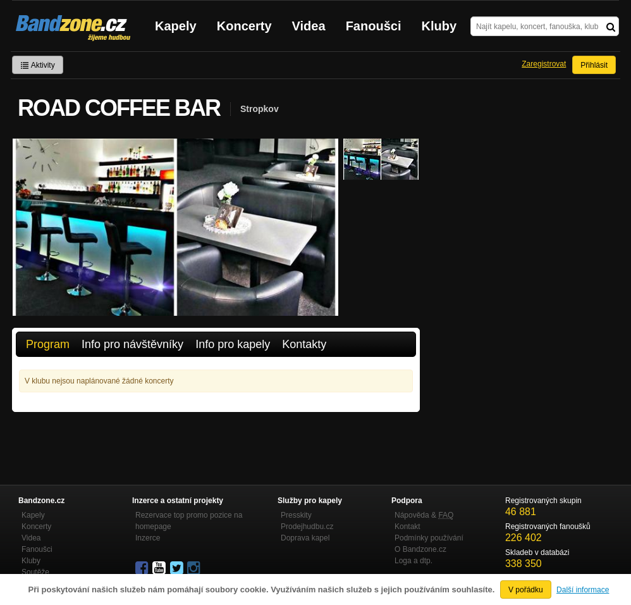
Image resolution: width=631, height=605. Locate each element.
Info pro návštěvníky (132, 344)
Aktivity (37, 65)
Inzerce (147, 537)
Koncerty (244, 26)
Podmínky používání (429, 537)
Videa (309, 26)
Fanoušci (373, 26)
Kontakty (304, 344)
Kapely (176, 26)
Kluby (439, 26)
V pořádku (525, 589)
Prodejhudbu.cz (307, 526)
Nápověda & (424, 515)
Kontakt (407, 526)
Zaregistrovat (544, 63)
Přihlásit (594, 65)
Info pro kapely (232, 344)
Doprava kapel (305, 537)
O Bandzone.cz (420, 549)
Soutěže (35, 572)
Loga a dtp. (413, 560)
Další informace (582, 589)
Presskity (296, 515)
